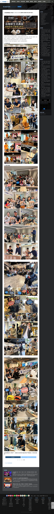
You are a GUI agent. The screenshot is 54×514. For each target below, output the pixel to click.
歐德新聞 (49, 507)
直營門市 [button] (35, 1)
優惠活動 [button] (27, 1)
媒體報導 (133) (43, 18)
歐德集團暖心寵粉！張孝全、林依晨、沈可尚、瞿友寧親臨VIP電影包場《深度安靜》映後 (25, 472)
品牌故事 (49, 499)
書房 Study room (4, 504)
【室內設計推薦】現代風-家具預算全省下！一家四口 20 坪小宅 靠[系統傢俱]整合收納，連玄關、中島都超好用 (45, 88)
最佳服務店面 (36, 500)
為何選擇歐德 (49, 503)
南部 (23, 503)
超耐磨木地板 (11, 503)
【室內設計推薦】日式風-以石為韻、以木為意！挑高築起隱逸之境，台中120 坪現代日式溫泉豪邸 (45, 70)
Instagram (11, 496)
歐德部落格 (39, 1)
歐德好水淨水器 (11, 506)
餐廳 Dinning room (4, 503)
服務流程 (43, 500)
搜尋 (52, 2)
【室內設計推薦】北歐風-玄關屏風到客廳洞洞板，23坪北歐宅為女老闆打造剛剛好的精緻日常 (45, 92)
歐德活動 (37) (42, 19)
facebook (7, 496)
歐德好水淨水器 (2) (43, 24)
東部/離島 (24, 504)
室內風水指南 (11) (43, 17)
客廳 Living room (4, 499)
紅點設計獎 (17, 496)
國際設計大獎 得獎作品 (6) (44, 13)
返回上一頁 (28, 457)
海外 (23, 506)
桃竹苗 (24, 500)
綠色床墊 (17, 500)
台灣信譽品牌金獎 (25, 496)
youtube (9, 496)
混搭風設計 (30, 504)
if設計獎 (19, 496)
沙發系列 (11, 499)
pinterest (13, 496)
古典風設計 (30, 507)
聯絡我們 (32, 495)
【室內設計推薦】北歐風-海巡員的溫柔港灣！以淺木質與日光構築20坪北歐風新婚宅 (45, 81)
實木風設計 (30, 506)
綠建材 (23, 496)
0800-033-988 (46, 495)
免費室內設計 (14, 1)
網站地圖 (38, 495)
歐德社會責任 (49, 504)
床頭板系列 (17, 503)
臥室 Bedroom (4, 500)
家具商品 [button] (18, 1)
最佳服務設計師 (37, 499)
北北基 (24, 499)
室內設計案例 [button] (23, 1)
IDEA (21, 496)
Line (15, 496)
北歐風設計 (30, 499)
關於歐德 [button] (31, 1)
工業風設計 (30, 500)
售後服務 (43, 503)
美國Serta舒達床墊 (17, 499)
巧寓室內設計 (29, 496)
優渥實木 (27, 496)
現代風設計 (30, 503)
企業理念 (49, 506)
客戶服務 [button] (44, 1)
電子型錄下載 (11, 504)
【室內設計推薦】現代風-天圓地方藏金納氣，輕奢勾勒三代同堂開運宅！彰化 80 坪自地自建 (45, 95)
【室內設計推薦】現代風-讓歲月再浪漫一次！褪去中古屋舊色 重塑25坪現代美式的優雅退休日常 (45, 67)
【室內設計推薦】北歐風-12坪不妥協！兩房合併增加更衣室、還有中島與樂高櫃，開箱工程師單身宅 (45, 77)
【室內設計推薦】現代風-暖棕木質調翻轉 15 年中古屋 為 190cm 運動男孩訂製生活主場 (45, 84)
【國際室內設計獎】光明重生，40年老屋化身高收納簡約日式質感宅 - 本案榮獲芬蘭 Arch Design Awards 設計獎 (45, 35)
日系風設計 (30, 510)
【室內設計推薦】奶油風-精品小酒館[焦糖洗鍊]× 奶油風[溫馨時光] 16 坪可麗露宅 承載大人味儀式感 (45, 74)
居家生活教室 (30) (43, 20)
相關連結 (35, 495)
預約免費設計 (13, 457)
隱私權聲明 (41, 495)
